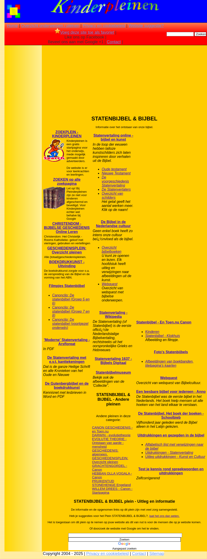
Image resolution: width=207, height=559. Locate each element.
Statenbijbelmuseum (113, 372)
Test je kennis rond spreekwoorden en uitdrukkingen (170, 471)
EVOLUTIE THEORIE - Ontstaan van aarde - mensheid (109, 442)
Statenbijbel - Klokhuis (162, 336)
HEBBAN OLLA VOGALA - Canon (112, 475)
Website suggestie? (146, 25)
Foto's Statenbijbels (171, 352)
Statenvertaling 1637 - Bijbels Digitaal (113, 361)
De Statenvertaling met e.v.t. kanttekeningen (66, 360)
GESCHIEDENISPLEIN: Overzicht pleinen (66, 250)
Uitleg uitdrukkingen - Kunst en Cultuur (175, 457)
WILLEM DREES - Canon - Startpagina (112, 490)
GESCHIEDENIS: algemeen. (105, 452)
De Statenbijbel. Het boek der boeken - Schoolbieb (171, 415)
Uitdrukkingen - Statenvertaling (169, 453)
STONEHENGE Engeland (111, 485)
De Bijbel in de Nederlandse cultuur (113, 224)
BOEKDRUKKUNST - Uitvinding (67, 264)
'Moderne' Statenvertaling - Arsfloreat (67, 342)
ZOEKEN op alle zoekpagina (66, 182)
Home (12, 25)
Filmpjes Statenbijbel (67, 286)
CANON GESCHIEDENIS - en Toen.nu (112, 429)
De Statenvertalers (116, 189)
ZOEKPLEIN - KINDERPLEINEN (67, 134)
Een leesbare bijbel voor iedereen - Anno (171, 392)
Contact (114, 42)
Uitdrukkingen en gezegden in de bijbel (171, 435)
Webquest (109, 284)
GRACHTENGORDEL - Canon (109, 467)
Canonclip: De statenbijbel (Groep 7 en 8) (70, 311)
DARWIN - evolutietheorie (111, 435)
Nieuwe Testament (116, 173)
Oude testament (114, 169)
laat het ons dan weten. (164, 516)
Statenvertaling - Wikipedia (113, 315)
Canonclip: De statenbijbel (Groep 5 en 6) (70, 299)
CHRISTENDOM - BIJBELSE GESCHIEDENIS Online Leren (67, 228)
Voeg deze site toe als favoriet (84, 32)
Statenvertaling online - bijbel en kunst (113, 137)
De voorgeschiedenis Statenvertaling (115, 181)
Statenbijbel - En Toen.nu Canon (163, 322)
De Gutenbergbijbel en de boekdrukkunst (67, 385)
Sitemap (156, 553)
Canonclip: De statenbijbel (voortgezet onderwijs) (70, 324)
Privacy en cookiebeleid (104, 25)
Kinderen (152, 332)
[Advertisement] (23, 117)
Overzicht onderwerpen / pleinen (50, 25)
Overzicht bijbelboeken (111, 249)
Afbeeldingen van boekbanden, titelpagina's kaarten (169, 363)
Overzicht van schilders (112, 195)
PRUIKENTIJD (103, 481)
